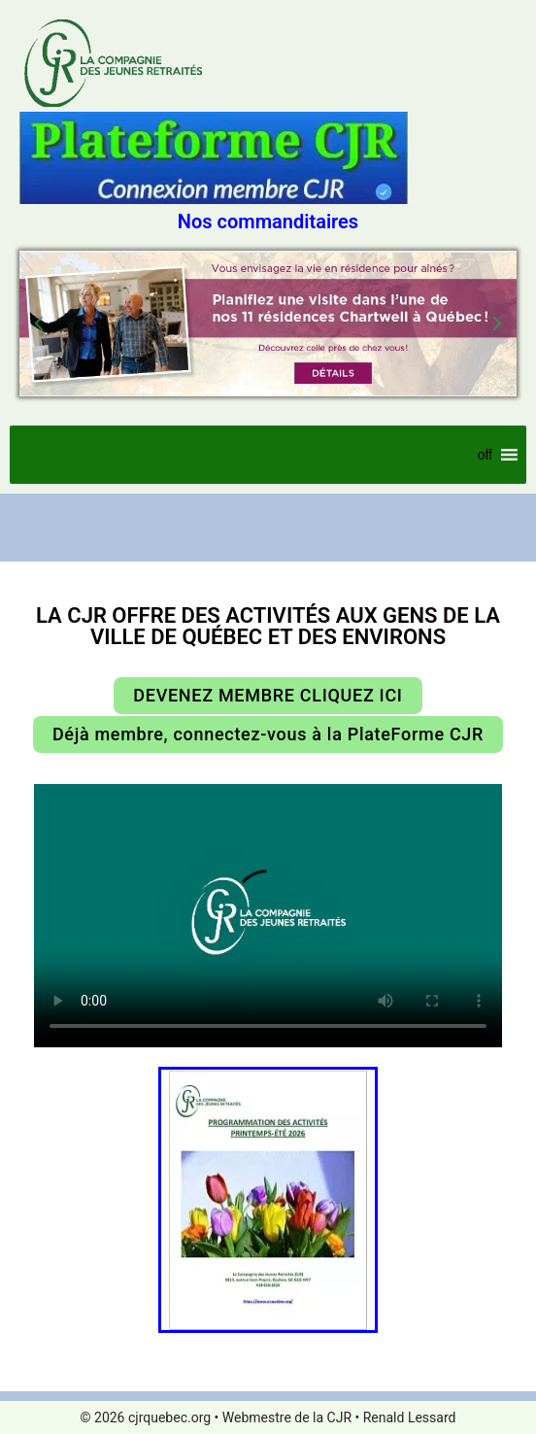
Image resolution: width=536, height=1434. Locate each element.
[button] (39, 323)
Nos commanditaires (268, 221)
